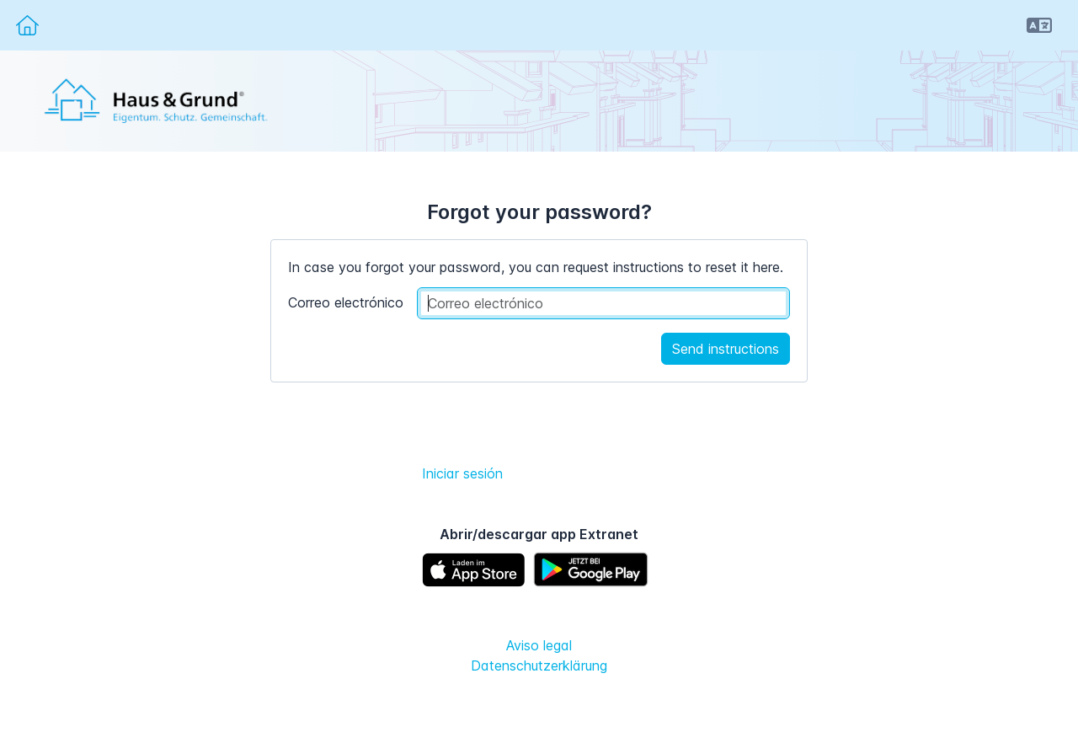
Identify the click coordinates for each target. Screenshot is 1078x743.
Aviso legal (539, 645)
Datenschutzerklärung (539, 665)
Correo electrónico (345, 302)
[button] (1039, 25)
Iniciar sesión (462, 473)
